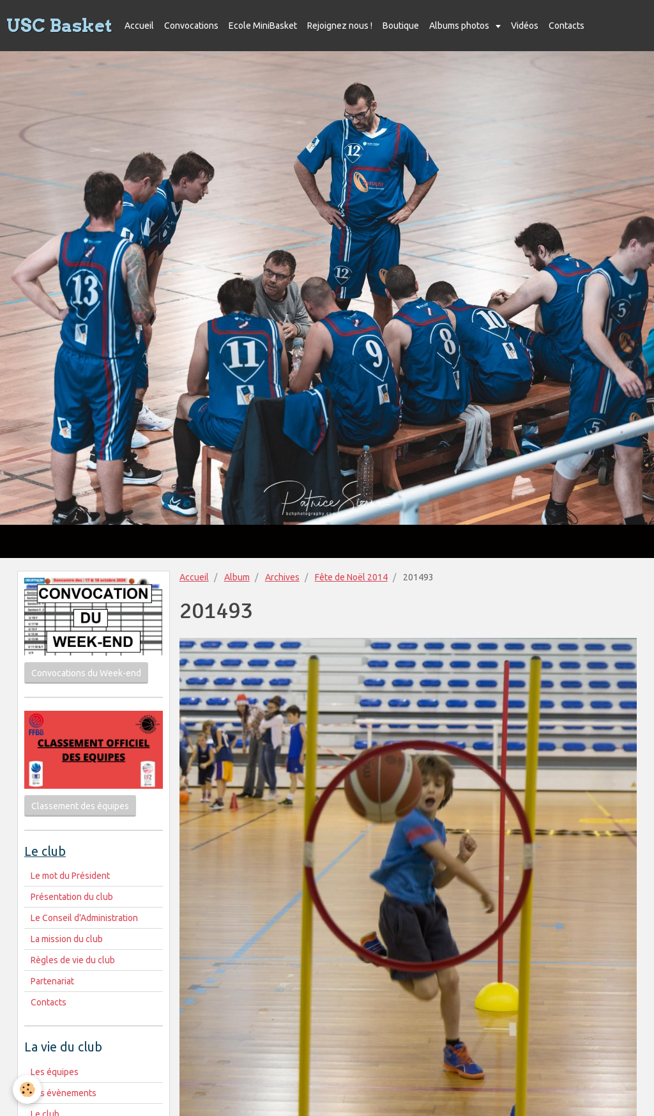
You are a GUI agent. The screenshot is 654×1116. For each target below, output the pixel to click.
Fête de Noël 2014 (351, 577)
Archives (282, 577)
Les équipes (55, 1072)
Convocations (191, 25)
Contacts (566, 25)
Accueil (139, 25)
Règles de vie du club (73, 960)
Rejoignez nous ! (339, 25)
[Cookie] (27, 1089)
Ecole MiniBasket (263, 25)
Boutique (401, 25)
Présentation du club (72, 897)
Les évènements (63, 1093)
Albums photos (460, 25)
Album (237, 577)
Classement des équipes (80, 806)
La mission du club (67, 939)
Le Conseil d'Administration (84, 918)
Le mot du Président (70, 876)
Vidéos (524, 25)
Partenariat (52, 981)
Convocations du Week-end (86, 673)
